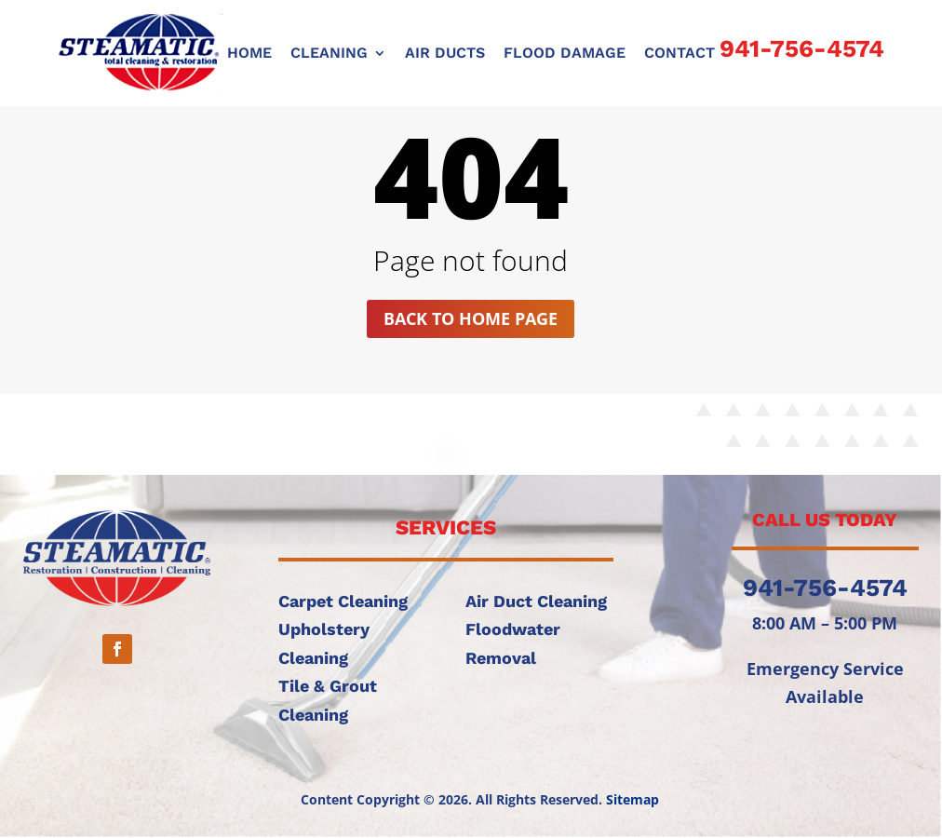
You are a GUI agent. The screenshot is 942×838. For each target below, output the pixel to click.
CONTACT (679, 54)
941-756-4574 (802, 48)
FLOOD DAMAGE (565, 54)
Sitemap (632, 799)
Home (249, 54)
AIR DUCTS (445, 54)
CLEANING (329, 54)
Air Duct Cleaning (536, 601)
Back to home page (471, 318)
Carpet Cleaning (343, 601)
